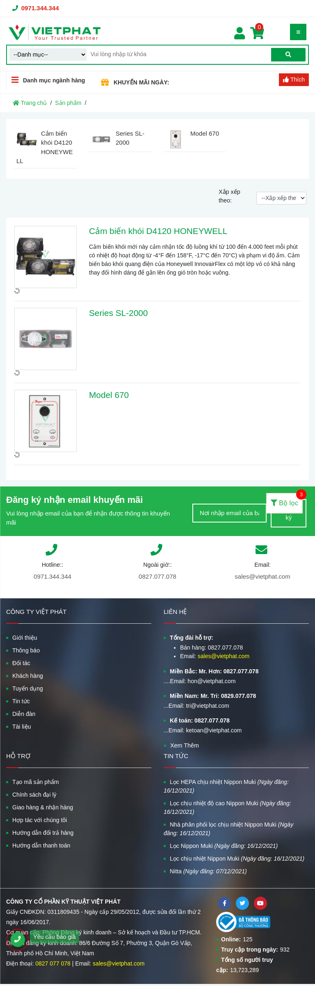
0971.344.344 (40, 8)
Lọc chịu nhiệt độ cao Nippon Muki (227, 807)
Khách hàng (27, 675)
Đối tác (21, 663)
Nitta (208, 871)
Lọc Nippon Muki (224, 846)
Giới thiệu (24, 637)
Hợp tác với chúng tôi (39, 820)
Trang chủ (30, 103)
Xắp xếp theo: (229, 196)
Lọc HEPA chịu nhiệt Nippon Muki (226, 786)
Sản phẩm (68, 103)
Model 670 (109, 395)
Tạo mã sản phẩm (35, 782)
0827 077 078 (53, 963)
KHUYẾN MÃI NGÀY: (141, 82)
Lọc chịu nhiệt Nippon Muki (237, 858)
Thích (294, 79)
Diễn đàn (23, 714)
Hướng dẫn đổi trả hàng (42, 832)
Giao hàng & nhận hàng (42, 807)
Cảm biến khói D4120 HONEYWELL (158, 231)
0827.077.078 (157, 576)
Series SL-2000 (118, 313)
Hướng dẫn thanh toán (41, 845)
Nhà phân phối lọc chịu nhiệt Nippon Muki (228, 828)
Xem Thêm (184, 745)
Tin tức (21, 701)
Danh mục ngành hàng (46, 80)
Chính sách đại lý (34, 794)
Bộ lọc (287, 500)
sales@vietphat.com (262, 576)
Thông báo (26, 650)
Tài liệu (21, 726)
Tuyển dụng (27, 688)
